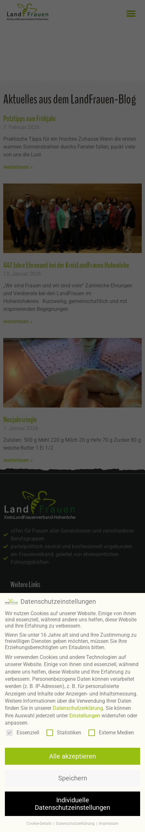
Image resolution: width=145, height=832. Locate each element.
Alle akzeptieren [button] (72, 754)
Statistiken (63, 731)
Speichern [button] (72, 776)
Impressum (109, 821)
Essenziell (22, 731)
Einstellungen (84, 714)
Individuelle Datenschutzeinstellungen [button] (72, 801)
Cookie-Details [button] (40, 821)
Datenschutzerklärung (78, 706)
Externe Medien (111, 731)
